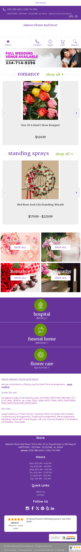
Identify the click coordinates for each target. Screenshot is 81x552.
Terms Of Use (10, 550)
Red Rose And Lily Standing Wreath (40, 204)
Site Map (60, 550)
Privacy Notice (25, 550)
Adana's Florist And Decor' (40, 25)
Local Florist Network (44, 550)
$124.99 (40, 137)
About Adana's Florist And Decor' (20, 379)
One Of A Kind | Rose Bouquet (40, 125)
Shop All (53, 74)
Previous (4, 113)
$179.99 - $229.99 (40, 216)
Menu (8, 44)
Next (77, 113)
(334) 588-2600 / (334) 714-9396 (22, 9)
